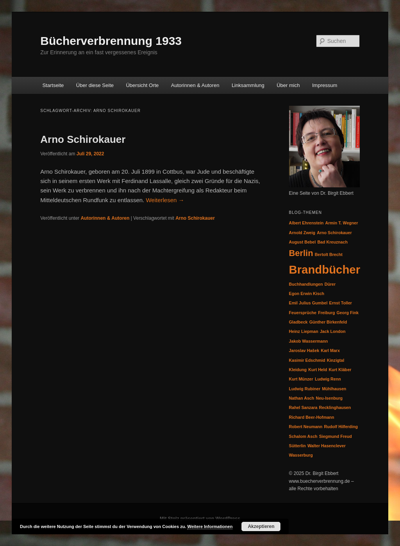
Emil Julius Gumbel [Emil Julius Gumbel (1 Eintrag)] (308, 303)
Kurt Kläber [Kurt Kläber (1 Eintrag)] (340, 369)
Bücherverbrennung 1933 (111, 40)
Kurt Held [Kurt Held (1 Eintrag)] (317, 369)
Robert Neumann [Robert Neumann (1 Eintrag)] (306, 426)
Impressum (324, 85)
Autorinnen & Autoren (195, 85)
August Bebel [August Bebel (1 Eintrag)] (302, 242)
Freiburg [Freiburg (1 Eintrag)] (326, 312)
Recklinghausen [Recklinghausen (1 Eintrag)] (335, 407)
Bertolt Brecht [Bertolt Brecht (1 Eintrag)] (329, 254)
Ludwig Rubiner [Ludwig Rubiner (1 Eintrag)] (305, 388)
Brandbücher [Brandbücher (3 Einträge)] (325, 269)
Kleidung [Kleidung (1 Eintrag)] (298, 369)
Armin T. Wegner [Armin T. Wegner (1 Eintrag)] (341, 223)
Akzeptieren (261, 526)
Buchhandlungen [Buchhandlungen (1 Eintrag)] (306, 284)
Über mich (288, 85)
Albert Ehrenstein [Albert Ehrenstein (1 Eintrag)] (306, 223)
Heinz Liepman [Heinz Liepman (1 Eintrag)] (303, 331)
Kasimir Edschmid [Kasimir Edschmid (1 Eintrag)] (307, 360)
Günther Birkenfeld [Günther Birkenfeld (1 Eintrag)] (328, 322)
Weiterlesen (165, 200)
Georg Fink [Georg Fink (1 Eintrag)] (348, 312)
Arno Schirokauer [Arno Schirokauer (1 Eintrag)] (334, 232)
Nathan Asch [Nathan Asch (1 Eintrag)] (301, 398)
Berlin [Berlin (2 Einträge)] (301, 253)
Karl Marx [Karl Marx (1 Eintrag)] (330, 350)
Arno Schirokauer (82, 139)
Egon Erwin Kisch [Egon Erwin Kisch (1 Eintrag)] (307, 293)
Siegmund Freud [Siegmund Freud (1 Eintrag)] (335, 436)
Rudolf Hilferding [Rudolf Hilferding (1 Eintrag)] (341, 426)
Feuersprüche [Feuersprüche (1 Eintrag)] (302, 312)
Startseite (53, 85)
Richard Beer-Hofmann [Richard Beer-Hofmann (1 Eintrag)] (311, 417)
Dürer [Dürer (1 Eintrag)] (330, 284)
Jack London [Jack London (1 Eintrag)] (333, 331)
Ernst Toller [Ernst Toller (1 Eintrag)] (340, 303)
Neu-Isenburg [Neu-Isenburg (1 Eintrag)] (329, 398)
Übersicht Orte (142, 85)
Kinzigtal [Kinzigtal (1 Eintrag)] (335, 360)
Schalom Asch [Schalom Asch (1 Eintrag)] (303, 436)
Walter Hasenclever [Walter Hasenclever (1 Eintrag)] (326, 445)
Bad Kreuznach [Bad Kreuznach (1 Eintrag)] (332, 242)
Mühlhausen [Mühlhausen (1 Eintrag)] (334, 388)
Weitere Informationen (209, 526)
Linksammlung (248, 85)
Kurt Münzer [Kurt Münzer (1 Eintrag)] (301, 379)
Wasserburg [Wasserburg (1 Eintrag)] (301, 455)
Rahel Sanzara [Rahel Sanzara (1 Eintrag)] (303, 407)
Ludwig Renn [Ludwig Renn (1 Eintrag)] (328, 379)
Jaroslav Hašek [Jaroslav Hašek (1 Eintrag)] (304, 350)
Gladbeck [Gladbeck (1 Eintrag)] (298, 322)
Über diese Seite (95, 85)
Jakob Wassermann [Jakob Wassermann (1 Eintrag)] (308, 341)
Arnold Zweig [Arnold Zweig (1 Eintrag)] (302, 232)
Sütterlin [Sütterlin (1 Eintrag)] (297, 445)
